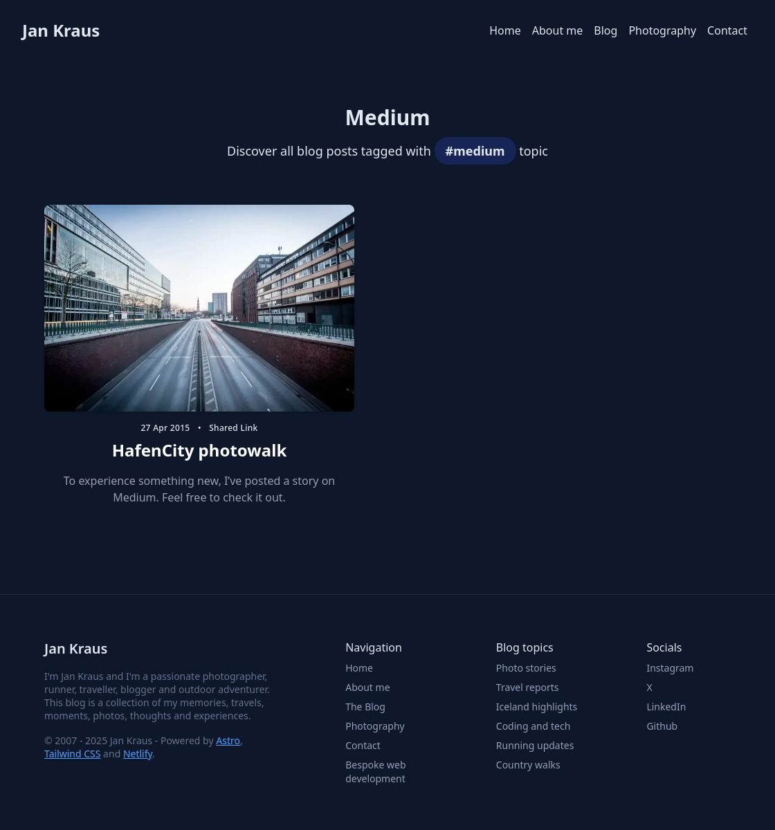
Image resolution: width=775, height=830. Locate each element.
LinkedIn (666, 706)
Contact (727, 30)
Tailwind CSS (72, 753)
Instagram (669, 667)
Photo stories (526, 667)
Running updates (535, 745)
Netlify (137, 753)
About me (557, 30)
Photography (662, 30)
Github (661, 725)
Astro (228, 740)
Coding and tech (533, 725)
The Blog (365, 706)
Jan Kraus (61, 30)
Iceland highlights (537, 706)
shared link (233, 428)
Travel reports (527, 687)
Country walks (528, 764)
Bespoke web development (375, 771)
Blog (605, 30)
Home (505, 30)
